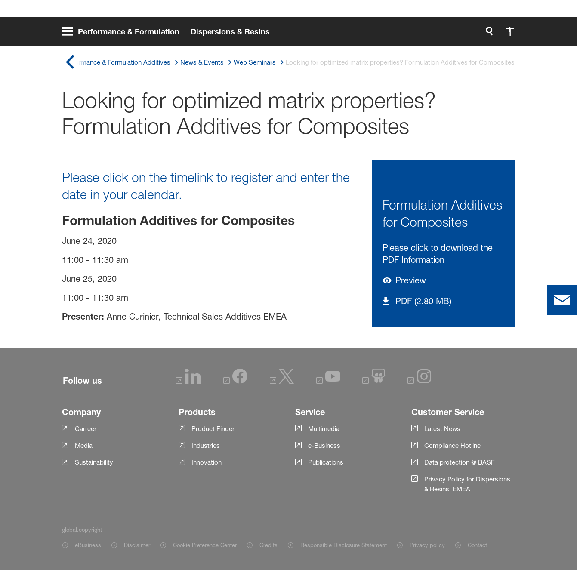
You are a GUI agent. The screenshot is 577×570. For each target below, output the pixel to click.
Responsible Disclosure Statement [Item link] (343, 545)
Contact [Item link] (477, 545)
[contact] (562, 300)
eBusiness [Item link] (88, 545)
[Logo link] (480, 34)
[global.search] (399, 34)
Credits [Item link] (268, 545)
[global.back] (69, 62)
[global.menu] (169, 34)
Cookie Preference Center (205, 545)
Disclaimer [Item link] (137, 545)
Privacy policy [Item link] (427, 545)
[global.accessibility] (419, 34)
